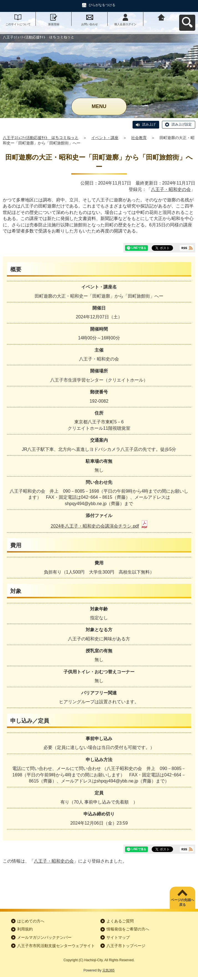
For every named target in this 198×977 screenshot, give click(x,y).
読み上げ (149, 124)
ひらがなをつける (102, 5)
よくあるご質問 (120, 921)
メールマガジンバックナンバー (44, 937)
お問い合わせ (89, 24)
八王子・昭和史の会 (171, 189)
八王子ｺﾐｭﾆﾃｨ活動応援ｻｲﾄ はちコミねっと (40, 137)
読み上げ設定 (182, 124)
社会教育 (139, 137)
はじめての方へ (30, 921)
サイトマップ (118, 937)
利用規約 (25, 929)
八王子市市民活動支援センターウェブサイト (56, 945)
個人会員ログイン (125, 24)
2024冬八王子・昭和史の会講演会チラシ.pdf (99, 526)
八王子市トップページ (125, 945)
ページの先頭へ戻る (182, 902)
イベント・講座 (104, 137)
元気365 (108, 970)
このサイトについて (18, 24)
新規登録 (53, 24)
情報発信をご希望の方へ (127, 929)
